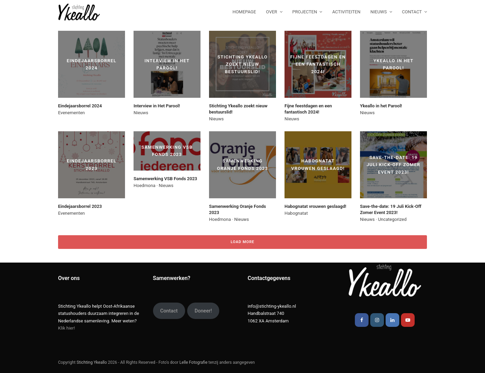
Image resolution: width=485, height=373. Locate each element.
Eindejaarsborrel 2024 (80, 105)
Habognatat (296, 213)
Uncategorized (392, 219)
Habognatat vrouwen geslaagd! (315, 206)
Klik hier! (66, 328)
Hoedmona (144, 185)
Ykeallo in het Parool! (381, 105)
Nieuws (141, 112)
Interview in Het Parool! (157, 105)
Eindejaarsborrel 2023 (80, 206)
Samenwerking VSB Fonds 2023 (165, 178)
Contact (169, 311)
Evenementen (71, 112)
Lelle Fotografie (193, 362)
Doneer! (203, 311)
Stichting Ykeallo (92, 362)
